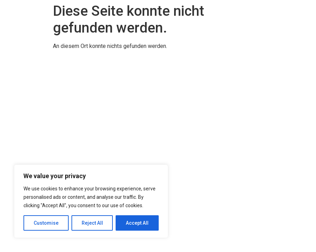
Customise (46, 223)
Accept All (137, 223)
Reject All (92, 223)
